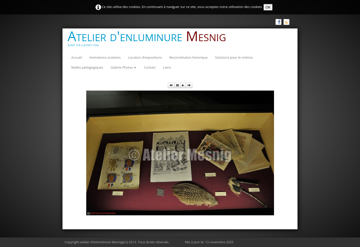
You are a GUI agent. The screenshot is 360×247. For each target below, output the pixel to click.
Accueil (76, 57)
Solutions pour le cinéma (233, 57)
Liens (167, 67)
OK (268, 7)
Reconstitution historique (189, 57)
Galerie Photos (123, 67)
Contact (150, 67)
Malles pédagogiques (87, 67)
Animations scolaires (105, 57)
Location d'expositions (145, 57)
